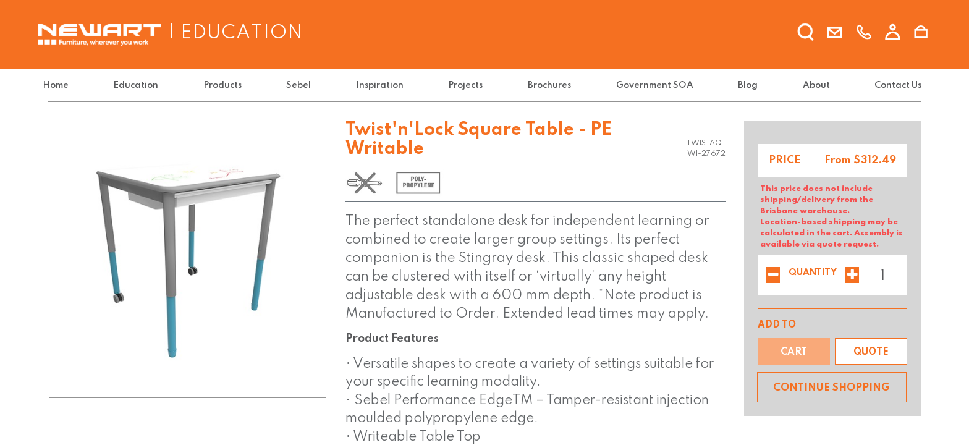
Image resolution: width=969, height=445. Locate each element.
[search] (806, 33)
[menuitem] (63, 85)
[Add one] (852, 276)
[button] (871, 351)
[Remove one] (773, 276)
